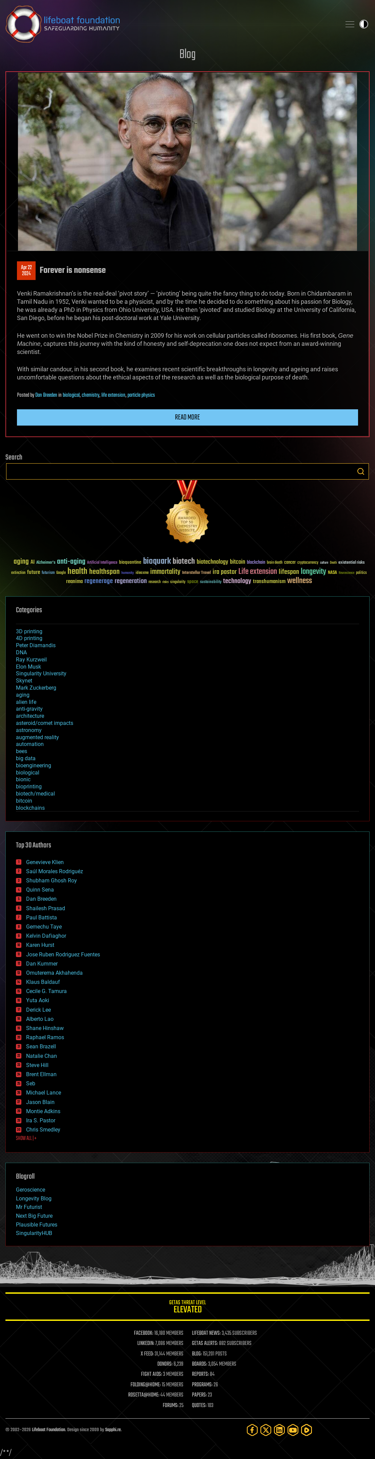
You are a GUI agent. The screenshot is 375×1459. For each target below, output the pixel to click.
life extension (113, 395)
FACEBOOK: (143, 1333)
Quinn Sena (40, 889)
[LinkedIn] (279, 1430)
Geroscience (30, 1189)
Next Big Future (34, 1216)
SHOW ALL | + (26, 1138)
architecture (30, 716)
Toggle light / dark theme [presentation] (363, 24)
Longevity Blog (34, 1198)
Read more (187, 417)
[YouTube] (293, 1430)
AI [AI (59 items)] (33, 562)
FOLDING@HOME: (146, 1385)
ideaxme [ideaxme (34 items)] (142, 573)
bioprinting (29, 786)
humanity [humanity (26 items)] (127, 573)
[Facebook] (252, 1430)
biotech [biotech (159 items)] (184, 561)
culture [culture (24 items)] (324, 563)
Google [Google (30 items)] (61, 573)
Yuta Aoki (37, 1000)
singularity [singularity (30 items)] (177, 582)
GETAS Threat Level (187, 1307)
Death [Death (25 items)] (333, 563)
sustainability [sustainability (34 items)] (210, 582)
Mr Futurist (29, 1207)
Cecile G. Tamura (46, 991)
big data (26, 758)
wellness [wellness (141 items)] (299, 581)
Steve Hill (37, 1065)
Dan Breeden (46, 395)
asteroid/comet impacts (44, 723)
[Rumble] (306, 1430)
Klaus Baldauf (43, 982)
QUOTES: (199, 1405)
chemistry (90, 395)
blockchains (30, 808)
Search (361, 471)
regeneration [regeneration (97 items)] (131, 581)
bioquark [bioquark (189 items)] (157, 561)
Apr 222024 (26, 271)
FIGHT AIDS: (151, 1374)
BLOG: (197, 1354)
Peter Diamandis (36, 645)
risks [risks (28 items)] (165, 582)
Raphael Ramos (45, 1037)
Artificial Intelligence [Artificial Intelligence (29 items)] (102, 563)
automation (30, 744)
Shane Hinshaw (45, 1028)
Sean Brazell (41, 1046)
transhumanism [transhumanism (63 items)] (269, 581)
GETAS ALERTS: (205, 1343)
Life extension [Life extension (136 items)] (257, 571)
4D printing (29, 638)
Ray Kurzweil (31, 659)
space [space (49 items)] (192, 581)
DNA (21, 652)
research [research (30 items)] (155, 582)
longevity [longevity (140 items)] (313, 571)
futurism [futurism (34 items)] (48, 573)
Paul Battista (41, 917)
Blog (187, 54)
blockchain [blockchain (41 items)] (256, 562)
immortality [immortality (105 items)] (165, 572)
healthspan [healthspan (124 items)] (104, 572)
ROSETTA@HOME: (143, 1395)
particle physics (141, 395)
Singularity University (41, 673)
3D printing (29, 631)
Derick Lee (38, 1010)
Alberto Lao (40, 1019)
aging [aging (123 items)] (21, 562)
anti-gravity (29, 709)
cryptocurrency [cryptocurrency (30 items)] (307, 563)
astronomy (29, 730)
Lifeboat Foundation (48, 1430)
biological (71, 395)
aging (22, 695)
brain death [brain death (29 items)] (274, 563)
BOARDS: (199, 1364)
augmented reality (37, 737)
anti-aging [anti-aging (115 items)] (71, 562)
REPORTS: (200, 1374)
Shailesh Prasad (45, 908)
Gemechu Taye (44, 926)
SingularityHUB (34, 1233)
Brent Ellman (41, 1074)
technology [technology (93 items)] (237, 581)
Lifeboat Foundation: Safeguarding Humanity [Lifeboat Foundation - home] (170, 24)
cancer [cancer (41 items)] (290, 562)
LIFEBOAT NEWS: (206, 1333)
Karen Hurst (40, 945)
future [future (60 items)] (33, 572)
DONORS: (165, 1364)
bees (21, 751)
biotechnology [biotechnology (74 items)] (212, 562)
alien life (26, 702)
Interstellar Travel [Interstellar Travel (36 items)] (196, 573)
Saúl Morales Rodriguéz (54, 871)
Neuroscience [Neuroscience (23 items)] (346, 573)
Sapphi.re (113, 1430)
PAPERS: (199, 1395)
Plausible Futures (36, 1224)
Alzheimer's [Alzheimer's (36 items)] (45, 562)
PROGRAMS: (202, 1385)
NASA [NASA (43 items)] (332, 573)
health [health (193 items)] (77, 572)
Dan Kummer (42, 963)
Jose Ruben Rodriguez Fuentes (63, 954)
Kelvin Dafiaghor (46, 936)
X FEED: (147, 1354)
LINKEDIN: (145, 1343)
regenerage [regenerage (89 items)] (98, 581)
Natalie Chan (41, 1056)
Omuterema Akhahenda (54, 973)
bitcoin (24, 801)
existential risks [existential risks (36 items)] (351, 562)
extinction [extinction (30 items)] (18, 573)
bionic (23, 779)
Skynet (24, 680)
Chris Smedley (43, 1129)
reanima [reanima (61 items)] (74, 581)
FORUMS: (170, 1405)
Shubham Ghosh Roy (51, 880)
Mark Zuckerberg (36, 688)
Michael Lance (43, 1092)
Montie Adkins (43, 1111)
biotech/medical (35, 793)
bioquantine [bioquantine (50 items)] (130, 562)
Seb (30, 1083)
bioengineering (33, 765)
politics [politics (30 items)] (361, 573)
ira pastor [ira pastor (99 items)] (225, 572)
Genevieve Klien (45, 862)
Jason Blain (40, 1102)
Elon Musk (28, 666)
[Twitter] (265, 1430)
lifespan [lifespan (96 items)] (289, 572)
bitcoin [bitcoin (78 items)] (237, 562)
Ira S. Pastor (40, 1120)
